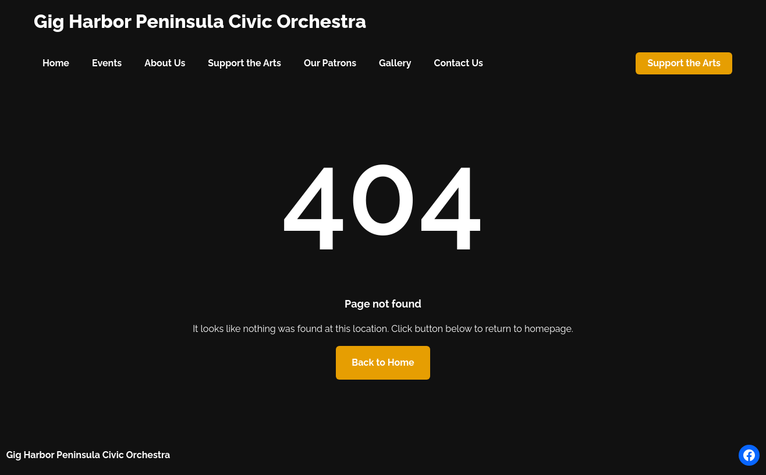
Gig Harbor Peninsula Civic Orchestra (200, 21)
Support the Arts (684, 63)
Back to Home (383, 362)
